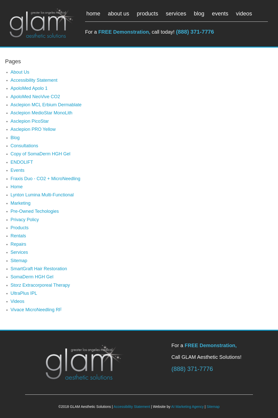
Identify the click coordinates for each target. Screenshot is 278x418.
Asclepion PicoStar (30, 121)
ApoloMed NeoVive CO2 (35, 96)
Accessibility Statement (34, 80)
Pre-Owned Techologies (35, 211)
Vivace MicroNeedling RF (36, 309)
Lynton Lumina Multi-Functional (42, 194)
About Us (20, 72)
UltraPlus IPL (24, 293)
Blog (15, 137)
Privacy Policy (25, 219)
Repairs (18, 244)
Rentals (18, 235)
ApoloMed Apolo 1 (29, 88)
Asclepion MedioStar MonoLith (41, 112)
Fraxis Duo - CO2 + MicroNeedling (46, 178)
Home (17, 186)
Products (20, 227)
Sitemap (19, 260)
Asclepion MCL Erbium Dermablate (46, 104)
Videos (18, 301)
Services (19, 252)
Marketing (21, 203)
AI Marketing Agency (187, 407)
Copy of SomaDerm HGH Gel (40, 153)
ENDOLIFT (22, 162)
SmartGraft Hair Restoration (39, 268)
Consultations (24, 145)
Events (18, 170)
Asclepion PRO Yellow (33, 129)
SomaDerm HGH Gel (32, 276)
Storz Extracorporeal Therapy (40, 285)
